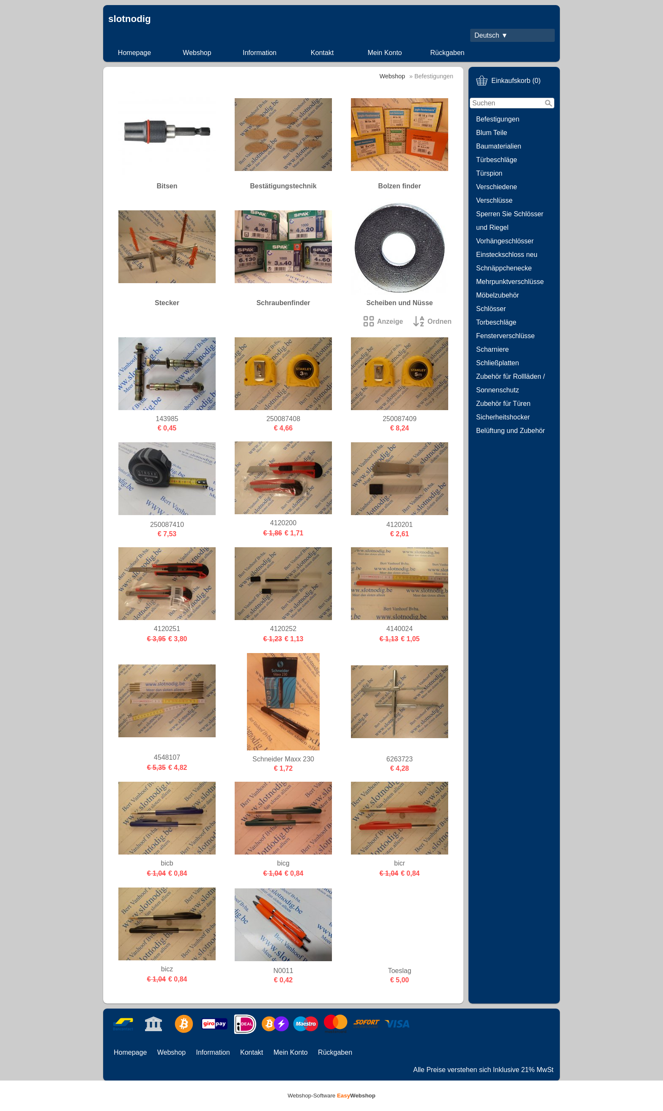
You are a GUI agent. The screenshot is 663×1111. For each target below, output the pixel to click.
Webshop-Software (331, 1095)
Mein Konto (385, 52)
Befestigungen (497, 119)
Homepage (134, 52)
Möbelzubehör (497, 295)
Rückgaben (447, 52)
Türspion (489, 173)
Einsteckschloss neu (506, 254)
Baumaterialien (498, 146)
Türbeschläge (496, 159)
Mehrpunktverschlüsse (510, 281)
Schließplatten (497, 363)
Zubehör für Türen (503, 403)
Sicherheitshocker (503, 417)
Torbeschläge (496, 322)
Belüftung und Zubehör (510, 430)
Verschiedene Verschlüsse (496, 193)
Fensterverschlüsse (505, 335)
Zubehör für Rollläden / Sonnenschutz (510, 383)
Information (260, 52)
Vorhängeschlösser (505, 241)
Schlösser (491, 308)
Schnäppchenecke (504, 268)
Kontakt (322, 52)
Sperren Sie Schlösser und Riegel (509, 220)
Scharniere (492, 349)
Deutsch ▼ (491, 35)
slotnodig (129, 19)
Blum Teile (491, 132)
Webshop (197, 52)
